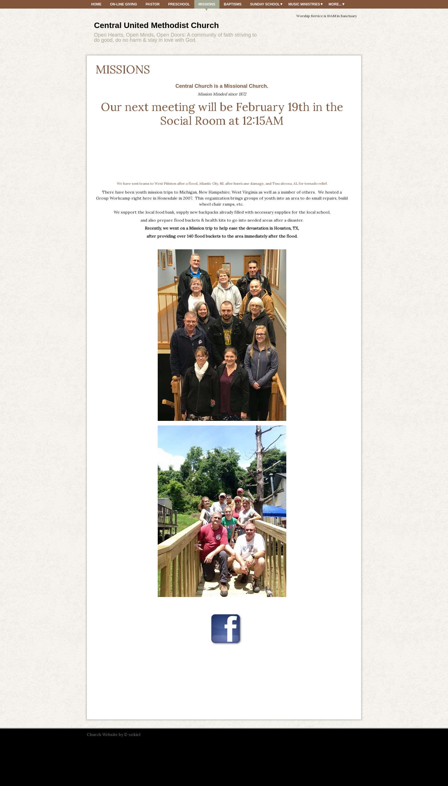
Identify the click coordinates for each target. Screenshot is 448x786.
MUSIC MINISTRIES (304, 4)
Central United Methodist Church (156, 25)
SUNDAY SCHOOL (265, 4)
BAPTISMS (232, 4)
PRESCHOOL (179, 4)
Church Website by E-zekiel (113, 734)
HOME (96, 4)
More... (335, 4)
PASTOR (153, 4)
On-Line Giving (123, 4)
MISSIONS (207, 4)
